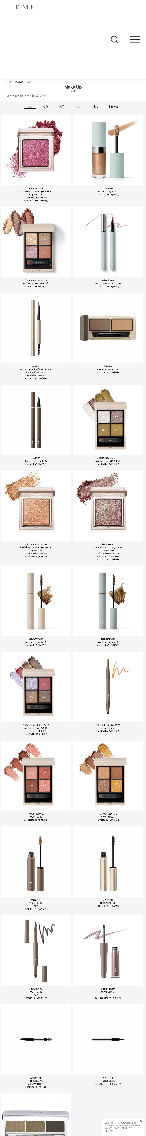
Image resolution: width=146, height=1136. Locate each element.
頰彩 (45, 107)
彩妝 (29, 82)
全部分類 (113, 107)
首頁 (9, 82)
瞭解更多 (109, 1131)
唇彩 (61, 107)
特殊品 (94, 107)
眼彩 (30, 107)
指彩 (77, 107)
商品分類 (19, 82)
